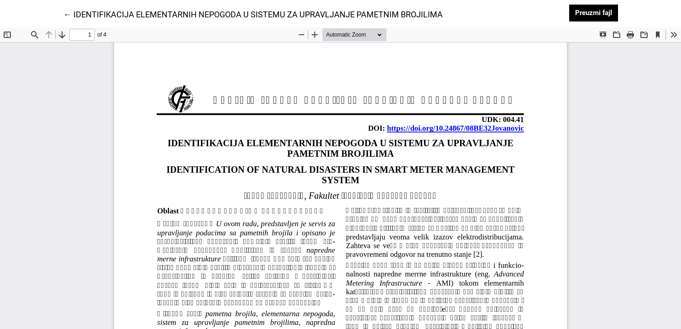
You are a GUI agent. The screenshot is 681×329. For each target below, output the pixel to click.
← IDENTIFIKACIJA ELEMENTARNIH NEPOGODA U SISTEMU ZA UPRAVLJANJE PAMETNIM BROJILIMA (253, 13)
